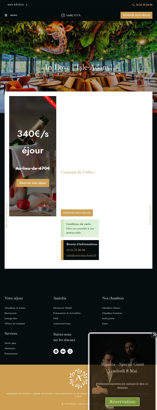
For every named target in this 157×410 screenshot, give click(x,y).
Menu (13, 15)
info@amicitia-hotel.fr (81, 255)
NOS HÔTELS (16, 4)
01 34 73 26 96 (76, 250)
